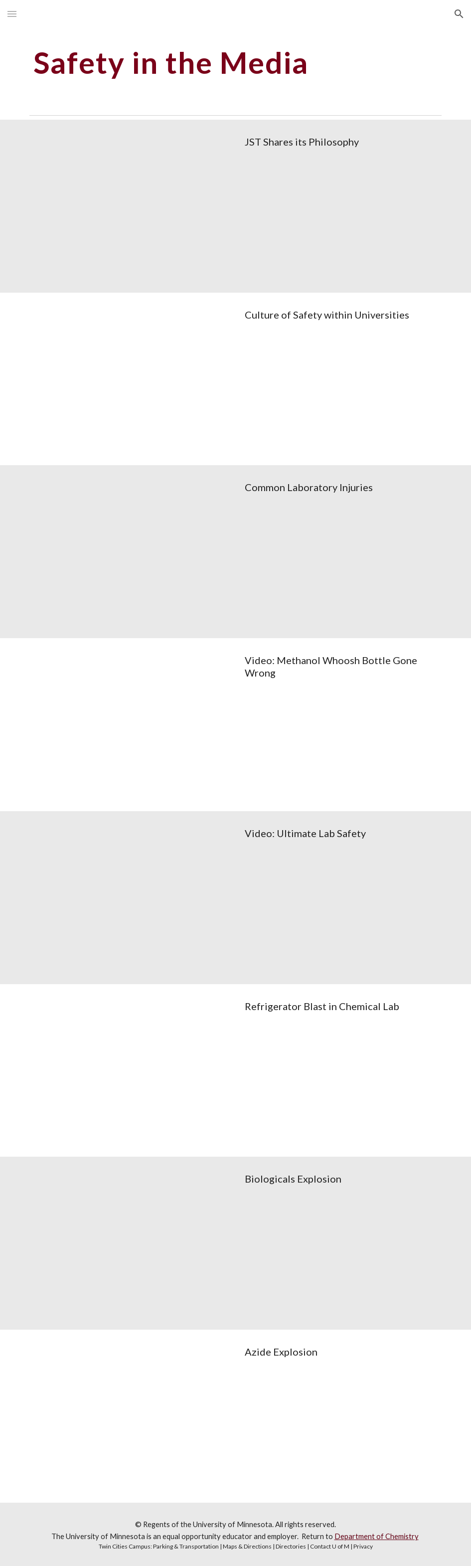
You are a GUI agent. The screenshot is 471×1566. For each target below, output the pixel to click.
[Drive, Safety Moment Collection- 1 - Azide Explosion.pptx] (129, 1416)
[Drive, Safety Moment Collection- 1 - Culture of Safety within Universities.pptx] (129, 379)
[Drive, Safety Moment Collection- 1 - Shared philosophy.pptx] (129, 206)
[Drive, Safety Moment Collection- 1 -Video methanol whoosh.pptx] (129, 724)
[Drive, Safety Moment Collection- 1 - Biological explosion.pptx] (129, 1243)
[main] (200, 62)
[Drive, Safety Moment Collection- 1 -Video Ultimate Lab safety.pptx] (129, 897)
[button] (12, 13)
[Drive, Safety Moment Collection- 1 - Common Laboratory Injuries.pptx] (129, 551)
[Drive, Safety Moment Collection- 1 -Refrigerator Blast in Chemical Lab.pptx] (129, 1070)
